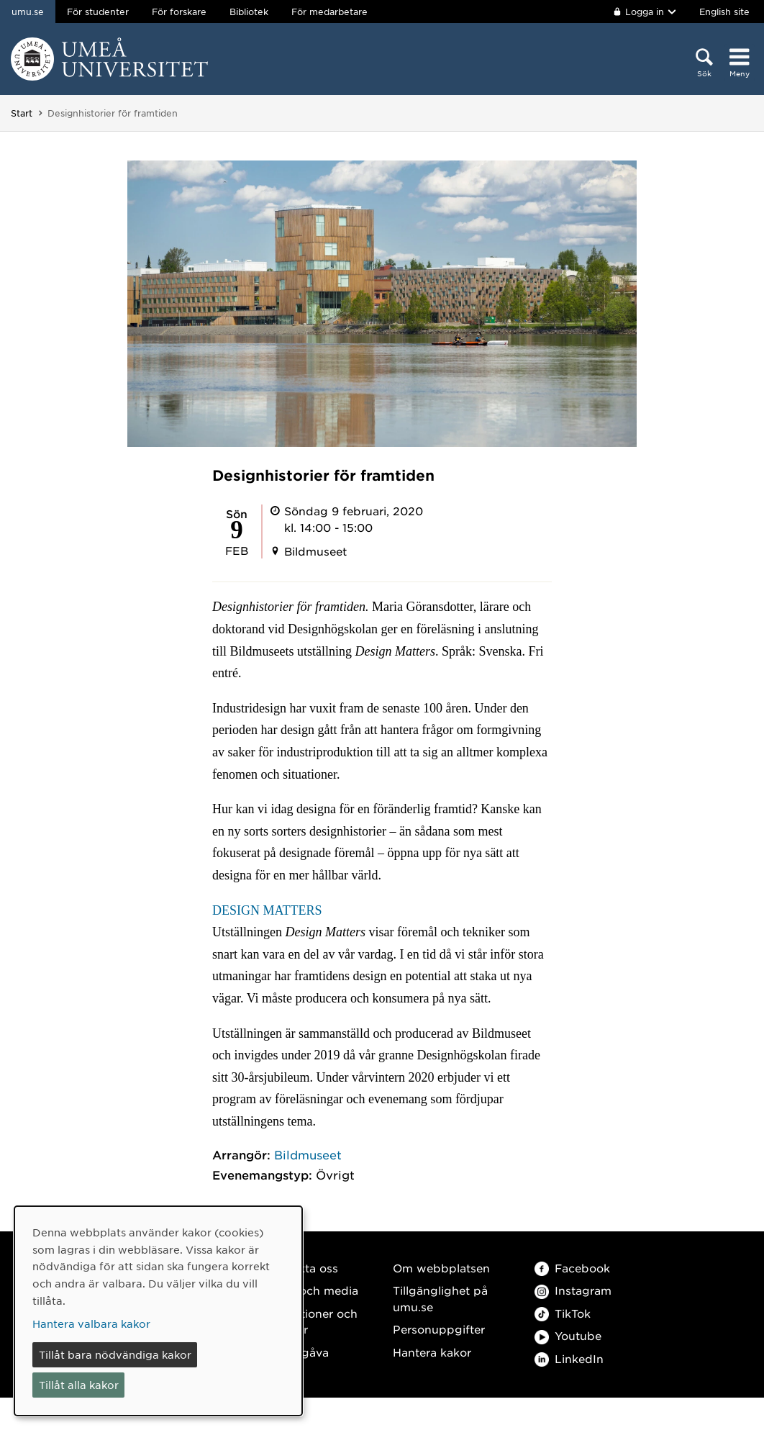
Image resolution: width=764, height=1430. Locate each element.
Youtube (568, 1335)
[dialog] (158, 1311)
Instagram (573, 1290)
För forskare (179, 11)
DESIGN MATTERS (267, 910)
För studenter (98, 11)
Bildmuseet (308, 1154)
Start (21, 113)
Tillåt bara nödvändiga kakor (115, 1354)
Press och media (311, 1290)
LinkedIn (569, 1358)
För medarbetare (329, 11)
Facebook (572, 1268)
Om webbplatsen (441, 1268)
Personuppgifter (439, 1329)
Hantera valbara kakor (91, 1323)
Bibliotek (248, 11)
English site (724, 11)
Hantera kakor (432, 1352)
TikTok (563, 1313)
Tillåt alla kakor (79, 1384)
